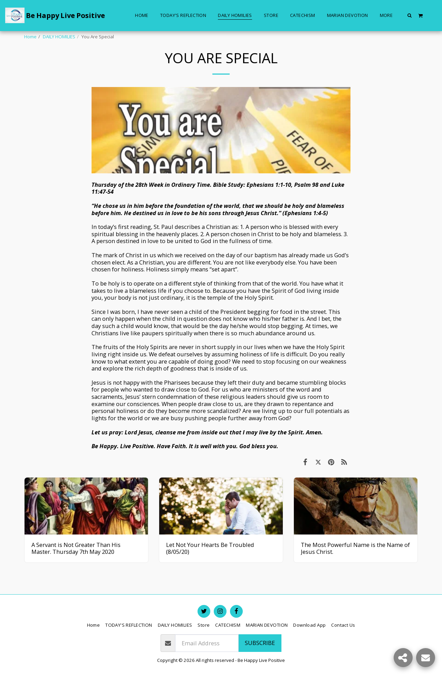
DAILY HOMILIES (59, 36)
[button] (410, 15)
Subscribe (260, 643)
